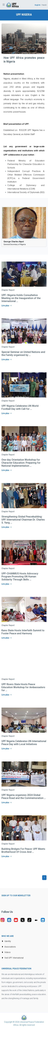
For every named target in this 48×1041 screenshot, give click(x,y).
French (44, 5)
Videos (6, 952)
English (37, 5)
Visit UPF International (12, 958)
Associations (8, 947)
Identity (6, 941)
